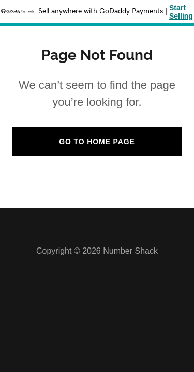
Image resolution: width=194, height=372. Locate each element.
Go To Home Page (97, 141)
